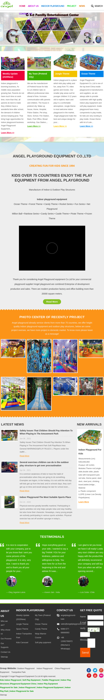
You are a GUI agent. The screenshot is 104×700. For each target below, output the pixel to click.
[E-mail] (95, 623)
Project (71, 6)
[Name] (95, 617)
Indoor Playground (52, 6)
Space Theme (22, 629)
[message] (91, 643)
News (82, 6)
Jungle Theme (62, 74)
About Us (33, 6)
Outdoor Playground (26, 668)
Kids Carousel (22, 642)
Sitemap (4, 657)
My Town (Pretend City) (38, 75)
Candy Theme (41, 629)
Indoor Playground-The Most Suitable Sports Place (45, 497)
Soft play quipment (43, 642)
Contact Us (25, 14)
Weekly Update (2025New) (10, 75)
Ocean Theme (88, 74)
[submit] (85, 652)
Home (22, 6)
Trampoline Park (18, 672)
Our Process (6, 639)
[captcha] (85, 634)
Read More (52, 301)
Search (99, 6)
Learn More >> (7, 133)
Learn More (84, 502)
